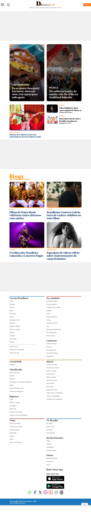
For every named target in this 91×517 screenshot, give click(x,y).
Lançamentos (50, 374)
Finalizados (50, 356)
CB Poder (49, 430)
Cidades (12, 304)
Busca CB (12, 409)
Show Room (50, 383)
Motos (11, 439)
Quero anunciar (14, 372)
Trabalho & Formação (53, 307)
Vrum (12, 420)
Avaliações (12, 433)
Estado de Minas (51, 458)
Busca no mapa (51, 371)
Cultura (48, 320)
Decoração (49, 386)
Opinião (11, 332)
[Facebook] (35, 494)
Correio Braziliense (18, 298)
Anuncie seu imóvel (52, 368)
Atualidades (50, 447)
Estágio (48, 310)
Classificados (15, 369)
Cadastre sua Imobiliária (54, 399)
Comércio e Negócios (16, 391)
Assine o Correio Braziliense (18, 415)
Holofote (12, 336)
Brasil (11, 310)
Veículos (12, 379)
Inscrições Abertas (52, 353)
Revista (48, 444)
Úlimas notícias (51, 377)
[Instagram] (45, 494)
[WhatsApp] (29, 494)
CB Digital (12, 406)
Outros (49, 455)
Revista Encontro (54, 438)
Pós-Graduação (51, 332)
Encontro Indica (51, 450)
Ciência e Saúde (14, 329)
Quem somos (13, 346)
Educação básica (51, 301)
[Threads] (61, 494)
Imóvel (49, 361)
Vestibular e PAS (51, 323)
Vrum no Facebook (15, 442)
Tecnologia (12, 339)
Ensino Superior (51, 304)
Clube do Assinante (15, 412)
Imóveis (11, 376)
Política (11, 307)
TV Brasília (52, 420)
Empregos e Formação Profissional (20, 382)
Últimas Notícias (51, 317)
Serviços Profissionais (16, 388)
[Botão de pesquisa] (8, 4)
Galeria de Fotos (51, 390)
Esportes (12, 323)
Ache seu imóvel (51, 365)
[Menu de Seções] (2, 4)
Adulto (11, 385)
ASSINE (87, 5)
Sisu (47, 326)
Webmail (12, 365)
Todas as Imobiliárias (53, 396)
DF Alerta (49, 423)
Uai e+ (48, 465)
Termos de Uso (14, 353)
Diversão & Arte (14, 320)
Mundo (11, 317)
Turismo (12, 342)
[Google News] (56, 494)
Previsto (49, 347)
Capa (11, 301)
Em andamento (51, 350)
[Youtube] (51, 494)
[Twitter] (40, 494)
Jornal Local (50, 427)
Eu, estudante (53, 298)
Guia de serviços (51, 380)
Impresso (13, 396)
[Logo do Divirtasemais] (45, 6)
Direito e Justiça (14, 326)
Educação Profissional (53, 329)
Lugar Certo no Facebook (54, 393)
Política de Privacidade (16, 350)
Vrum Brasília (50, 433)
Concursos (51, 340)
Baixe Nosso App (54, 469)
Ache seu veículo (14, 423)
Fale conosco (50, 336)
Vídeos (11, 436)
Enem (48, 314)
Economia (12, 314)
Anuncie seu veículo (15, 427)
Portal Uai (49, 461)
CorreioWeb (15, 361)
